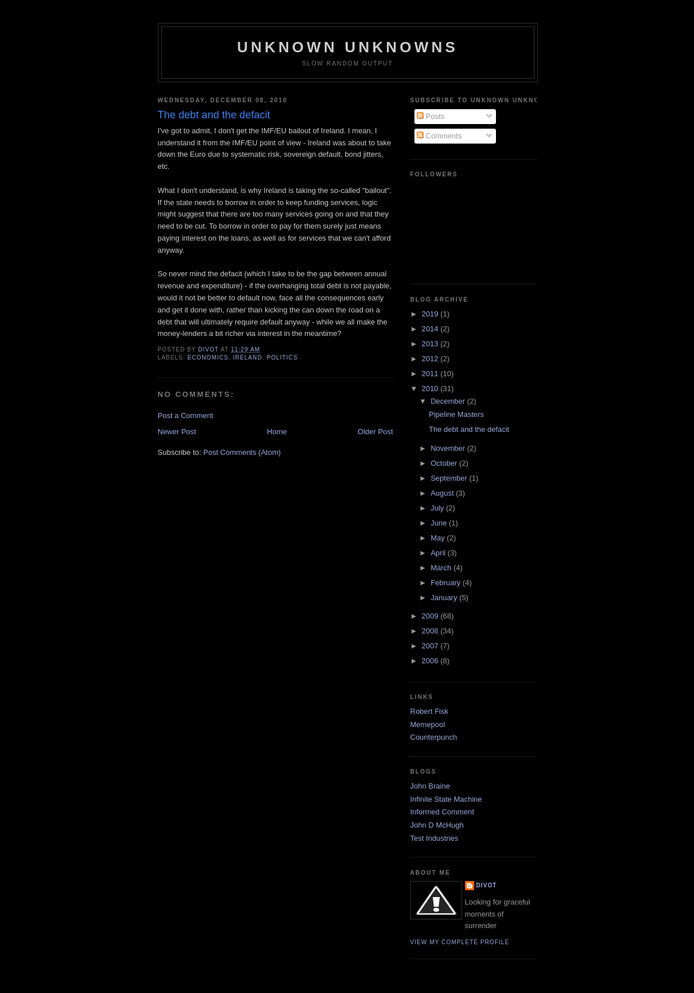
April (439, 552)
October (445, 463)
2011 (431, 373)
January (445, 597)
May (439, 538)
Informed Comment (442, 811)
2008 (431, 631)
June (440, 523)
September (450, 478)
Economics (208, 357)
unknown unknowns (347, 47)
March (442, 567)
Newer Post (177, 431)
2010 (431, 388)
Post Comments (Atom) (242, 452)
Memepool (427, 724)
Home (277, 431)
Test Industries (434, 838)
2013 (431, 343)
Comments (439, 136)
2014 (431, 328)
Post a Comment (186, 415)
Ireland (247, 357)
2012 (431, 358)
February (447, 582)
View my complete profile (460, 942)
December (449, 401)
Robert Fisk (429, 711)
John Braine (430, 786)
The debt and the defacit (469, 429)
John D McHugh (437, 825)
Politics (281, 357)
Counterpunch (434, 737)
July (438, 508)
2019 (431, 314)
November (449, 448)
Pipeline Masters (456, 414)
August (443, 493)
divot (486, 885)
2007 (431, 646)
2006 (431, 660)
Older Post (375, 431)
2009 (431, 616)
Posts (430, 116)
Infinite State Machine (446, 799)
